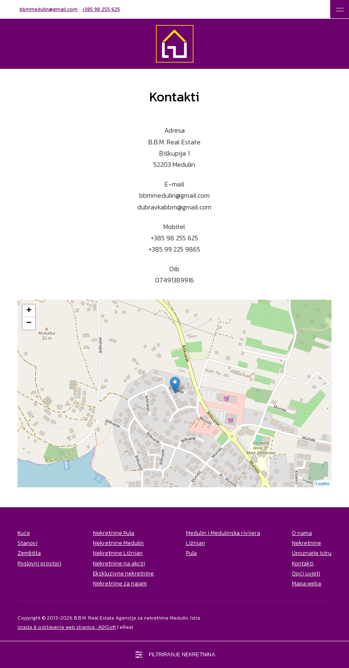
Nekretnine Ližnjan (118, 553)
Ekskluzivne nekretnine (123, 573)
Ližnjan (195, 543)
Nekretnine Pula (113, 533)
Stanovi (28, 543)
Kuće (24, 533)
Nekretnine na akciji (119, 563)
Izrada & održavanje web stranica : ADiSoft (67, 627)
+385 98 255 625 (101, 9)
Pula (191, 553)
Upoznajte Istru (311, 553)
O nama (302, 533)
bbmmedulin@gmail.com (49, 9)
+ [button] (29, 311)
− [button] (29, 323)
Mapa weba (306, 583)
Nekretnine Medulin (118, 543)
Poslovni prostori (39, 563)
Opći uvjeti (306, 573)
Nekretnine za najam (120, 583)
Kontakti (303, 563)
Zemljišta (29, 553)
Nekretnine (306, 543)
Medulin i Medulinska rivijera (223, 533)
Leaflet (322, 483)
